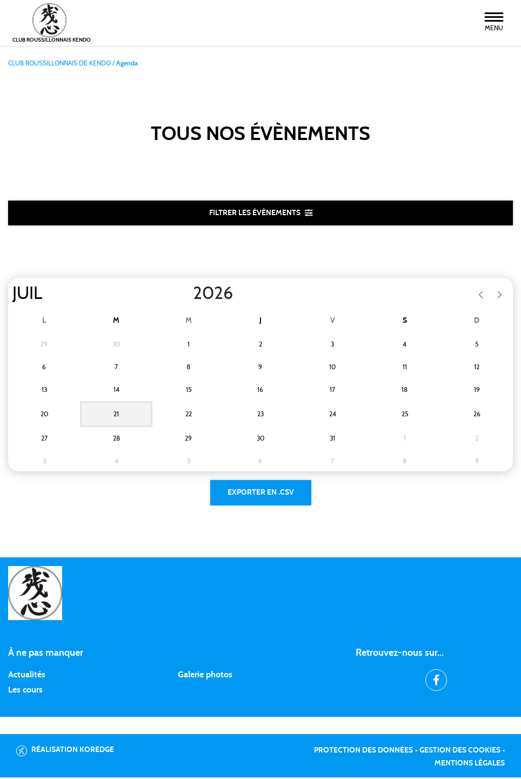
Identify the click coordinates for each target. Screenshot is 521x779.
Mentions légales (470, 765)
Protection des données (363, 752)
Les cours (25, 691)
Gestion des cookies (459, 752)
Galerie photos (205, 676)
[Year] (184, 294)
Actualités (26, 676)
